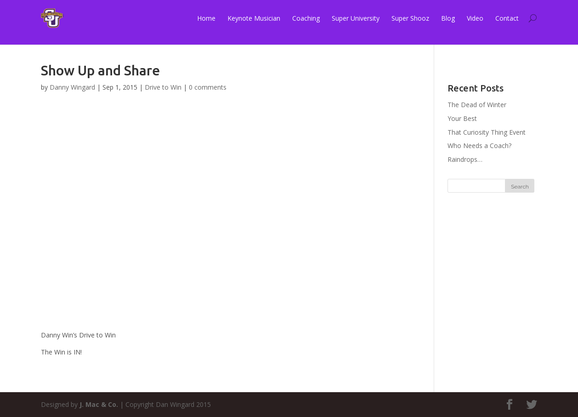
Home (206, 18)
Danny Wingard (72, 87)
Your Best (462, 118)
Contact (507, 18)
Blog (448, 18)
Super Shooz (410, 18)
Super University (356, 18)
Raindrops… (465, 159)
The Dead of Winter (477, 104)
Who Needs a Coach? (479, 145)
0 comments (208, 87)
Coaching (306, 18)
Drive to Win (163, 87)
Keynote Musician (253, 18)
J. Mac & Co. (98, 404)
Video (475, 18)
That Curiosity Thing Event (487, 132)
